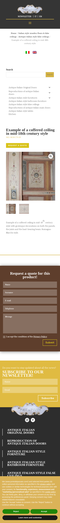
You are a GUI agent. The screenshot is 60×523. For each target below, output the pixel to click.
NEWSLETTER (24, 16)
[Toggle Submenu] (49, 87)
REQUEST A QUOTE (17, 145)
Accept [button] (44, 511)
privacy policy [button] (45, 484)
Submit (49, 342)
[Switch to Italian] (27, 52)
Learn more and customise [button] (30, 518)
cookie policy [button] (50, 492)
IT (36, 16)
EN (40, 16)
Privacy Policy (40, 336)
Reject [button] (16, 511)
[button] (50, 156)
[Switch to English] (34, 52)
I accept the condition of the (25, 336)
